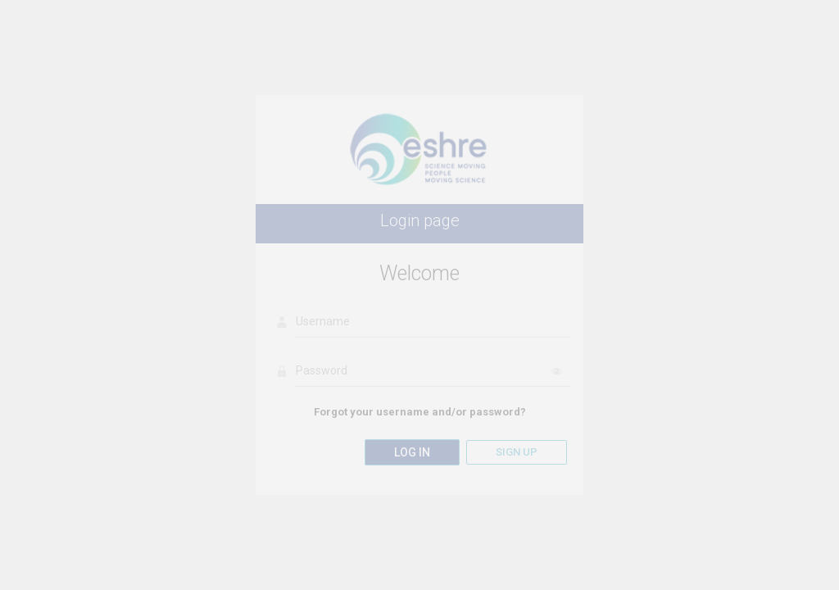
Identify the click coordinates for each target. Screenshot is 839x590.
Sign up (516, 452)
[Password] (432, 371)
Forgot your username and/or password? (420, 412)
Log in (412, 452)
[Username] (432, 322)
